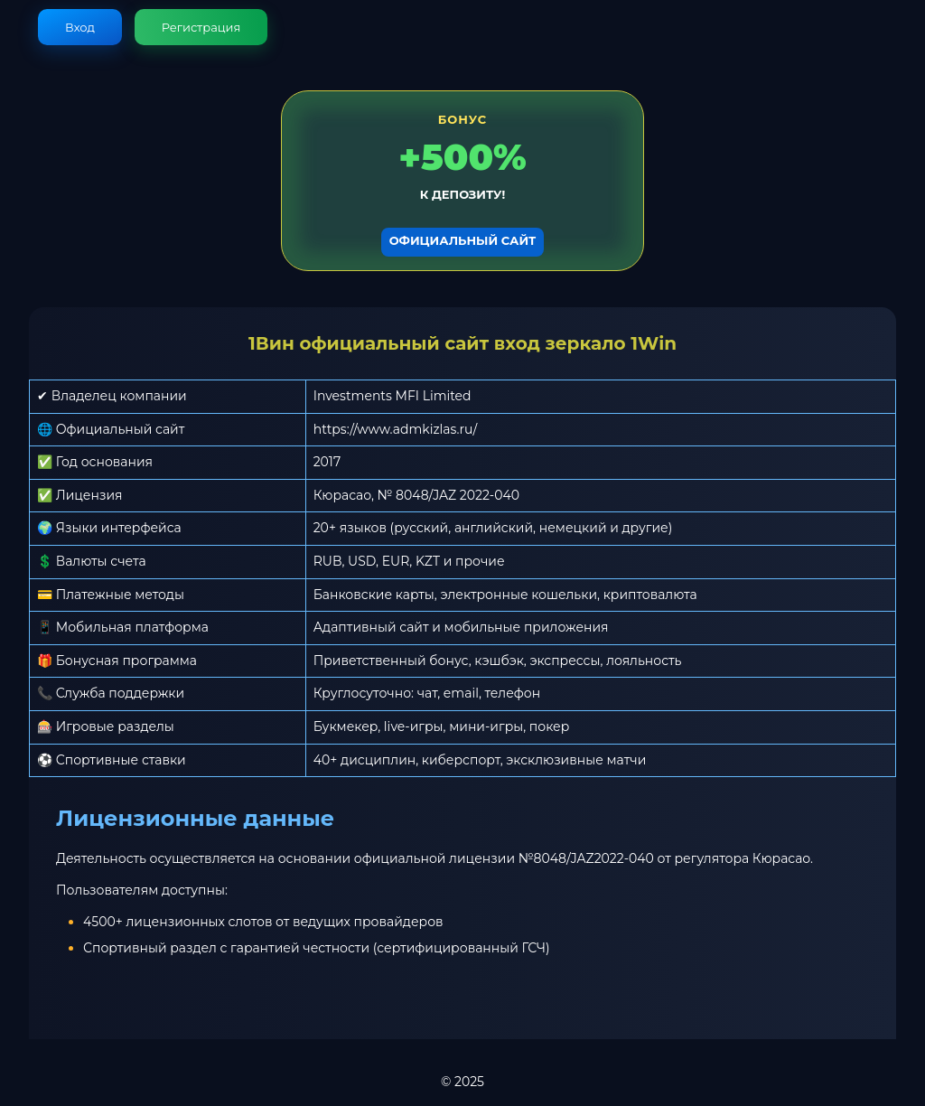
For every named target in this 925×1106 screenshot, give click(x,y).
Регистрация (201, 27)
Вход (80, 27)
